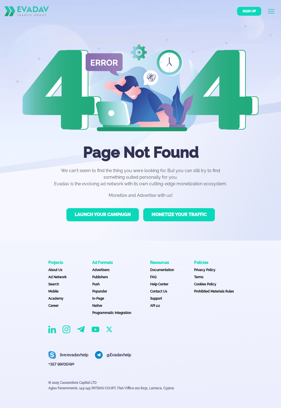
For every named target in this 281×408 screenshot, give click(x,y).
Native (97, 306)
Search (53, 284)
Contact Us (158, 291)
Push (96, 284)
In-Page (98, 299)
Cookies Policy (205, 284)
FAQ (153, 277)
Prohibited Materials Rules (214, 291)
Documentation (162, 270)
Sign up (249, 11)
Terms (198, 277)
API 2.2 (155, 306)
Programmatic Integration (111, 313)
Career (53, 306)
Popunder (99, 291)
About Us (55, 270)
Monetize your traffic (179, 214)
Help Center (159, 284)
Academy (55, 299)
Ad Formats (102, 262)
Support (156, 299)
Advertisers (100, 270)
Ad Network (57, 277)
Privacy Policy (204, 270)
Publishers (100, 277)
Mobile (53, 291)
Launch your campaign (103, 214)
